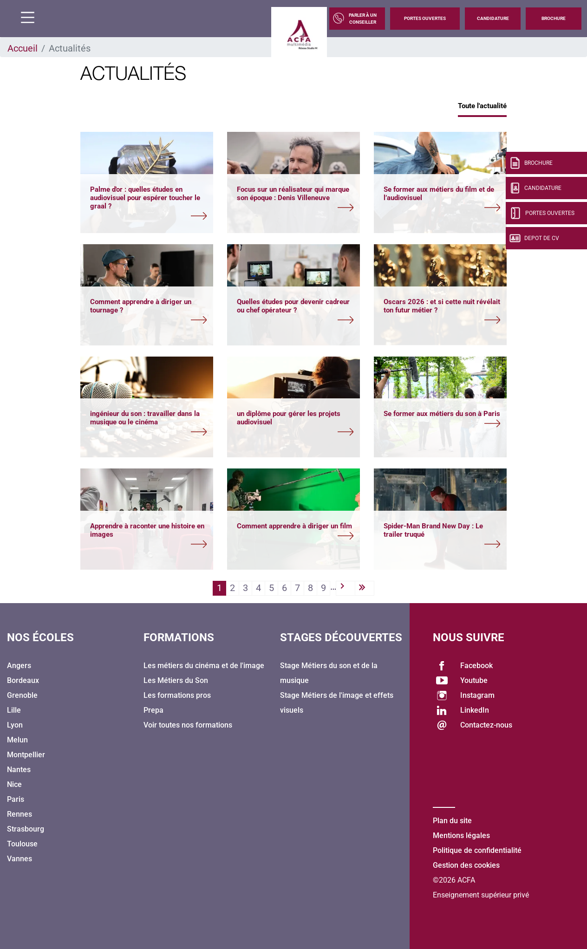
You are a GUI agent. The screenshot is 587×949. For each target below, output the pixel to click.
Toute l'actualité (482, 106)
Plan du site (452, 820)
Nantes (19, 769)
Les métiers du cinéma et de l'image (203, 665)
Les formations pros (177, 695)
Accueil (22, 48)
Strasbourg (25, 829)
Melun (17, 739)
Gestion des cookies (466, 865)
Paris (15, 799)
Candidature (493, 18)
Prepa (153, 710)
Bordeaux (23, 680)
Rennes (19, 814)
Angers (19, 665)
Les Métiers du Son (175, 680)
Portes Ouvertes (425, 18)
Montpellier (26, 754)
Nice (14, 784)
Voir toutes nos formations (187, 725)
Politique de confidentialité (477, 850)
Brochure (553, 18)
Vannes (19, 858)
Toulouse (22, 843)
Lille (14, 710)
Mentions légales (461, 835)
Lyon (15, 725)
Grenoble (22, 695)
